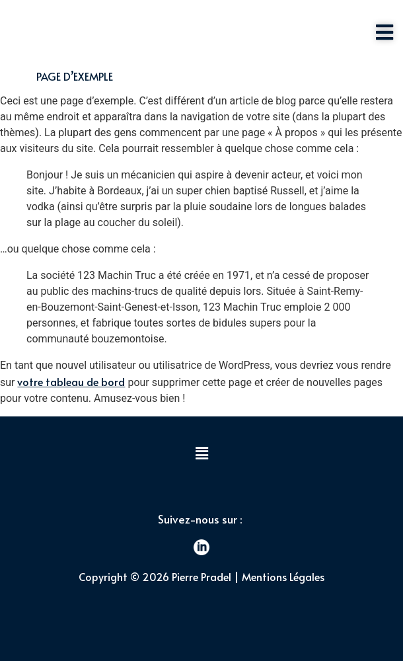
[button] (202, 453)
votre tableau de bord (71, 381)
